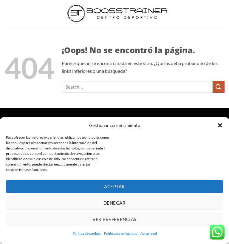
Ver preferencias (114, 219)
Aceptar (114, 186)
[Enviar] (219, 86)
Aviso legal (148, 233)
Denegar (114, 203)
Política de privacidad (120, 233)
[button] (220, 125)
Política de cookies (86, 233)
